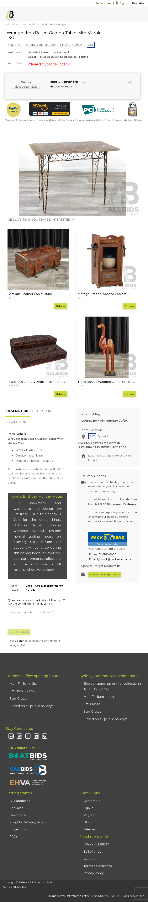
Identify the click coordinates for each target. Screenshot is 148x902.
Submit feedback (19, 631)
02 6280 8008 (107, 554)
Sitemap (90, 829)
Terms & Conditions (98, 866)
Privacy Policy (93, 873)
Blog (87, 822)
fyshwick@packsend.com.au (115, 559)
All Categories (20, 801)
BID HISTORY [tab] (42, 411)
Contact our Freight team (104, 574)
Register (138, 3)
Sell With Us (92, 851)
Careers (89, 858)
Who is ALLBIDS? (96, 844)
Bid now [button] (60, 306)
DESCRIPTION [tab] (17, 411)
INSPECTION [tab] (16, 422)
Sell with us (103, 3)
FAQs (14, 836)
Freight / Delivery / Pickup (28, 822)
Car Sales (16, 808)
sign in (20, 640)
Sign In (122, 3)
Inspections (18, 829)
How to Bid (18, 815)
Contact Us (92, 801)
